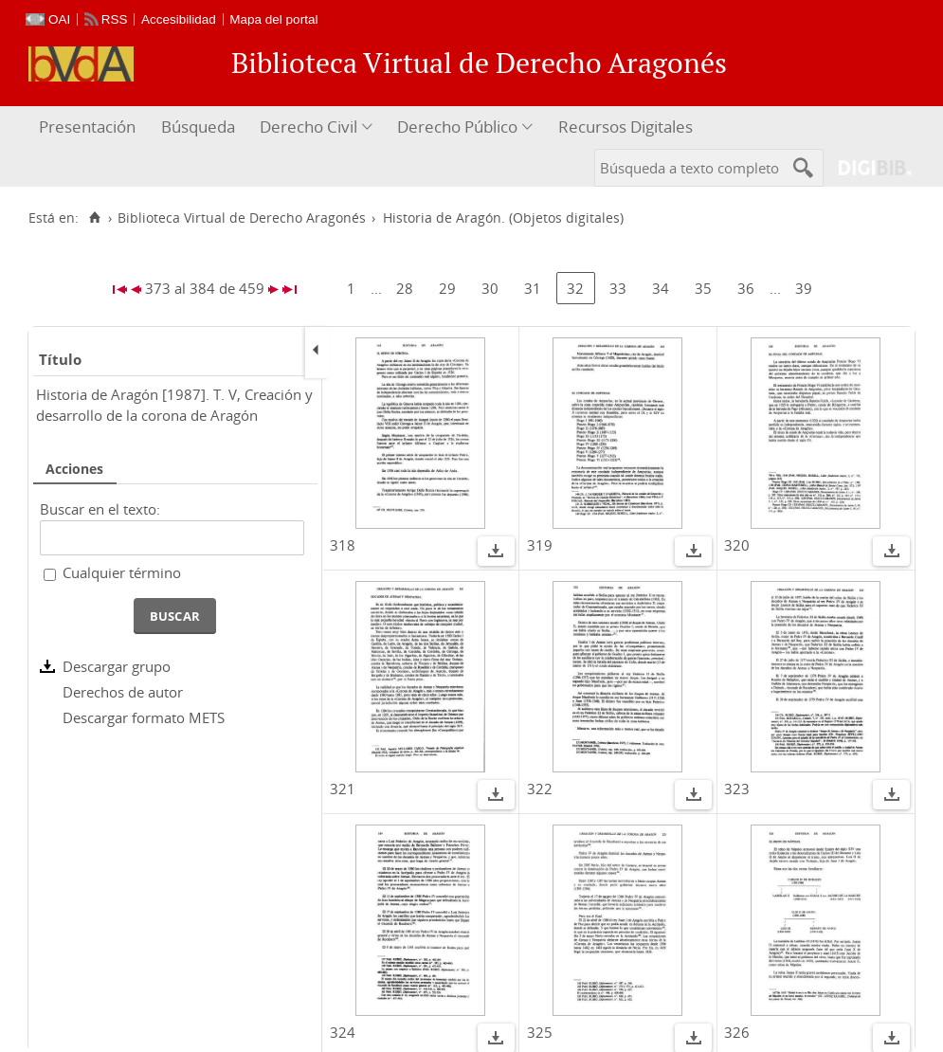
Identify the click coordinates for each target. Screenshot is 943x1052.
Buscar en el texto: (100, 508)
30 (490, 288)
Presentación (87, 126)
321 (342, 788)
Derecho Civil (308, 126)
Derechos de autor (123, 691)
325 (540, 1032)
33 (617, 288)
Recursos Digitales (625, 126)
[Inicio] (94, 218)
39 (803, 288)
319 (540, 544)
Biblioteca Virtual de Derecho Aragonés (242, 218)
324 (342, 1032)
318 (342, 544)
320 (737, 544)
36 (745, 288)
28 (404, 288)
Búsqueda (198, 126)
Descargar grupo (117, 666)
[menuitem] (89, 127)
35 (703, 288)
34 (660, 288)
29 (447, 288)
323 (737, 788)
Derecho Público (457, 126)
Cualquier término (122, 572)
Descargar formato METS (144, 717)
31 (532, 288)
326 (737, 1032)
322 (540, 788)
